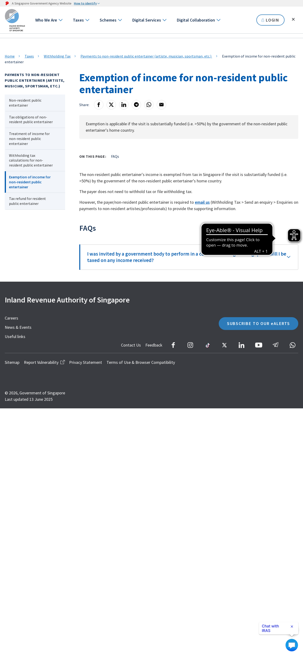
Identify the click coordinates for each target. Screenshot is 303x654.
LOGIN (270, 20)
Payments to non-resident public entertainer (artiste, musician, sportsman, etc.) (146, 56)
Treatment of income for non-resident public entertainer (29, 138)
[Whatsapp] (149, 104)
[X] (111, 104)
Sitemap (12, 362)
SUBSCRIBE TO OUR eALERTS (258, 323)
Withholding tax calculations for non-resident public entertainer (31, 160)
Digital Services (146, 20)
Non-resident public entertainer (25, 103)
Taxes (78, 20)
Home (10, 56)
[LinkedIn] (124, 104)
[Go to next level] (60, 20)
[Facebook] (98, 104)
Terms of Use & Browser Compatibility (141, 362)
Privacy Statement (85, 362)
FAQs (115, 156)
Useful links (15, 336)
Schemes (108, 20)
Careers (11, 318)
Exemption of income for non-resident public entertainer (30, 182)
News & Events (18, 327)
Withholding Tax (57, 56)
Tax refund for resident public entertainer (27, 201)
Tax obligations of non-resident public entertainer (31, 119)
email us (202, 202)
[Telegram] (136, 104)
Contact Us (131, 345)
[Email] (161, 104)
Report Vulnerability (44, 362)
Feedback (153, 345)
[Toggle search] (293, 19)
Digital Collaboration (196, 20)
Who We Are (46, 20)
